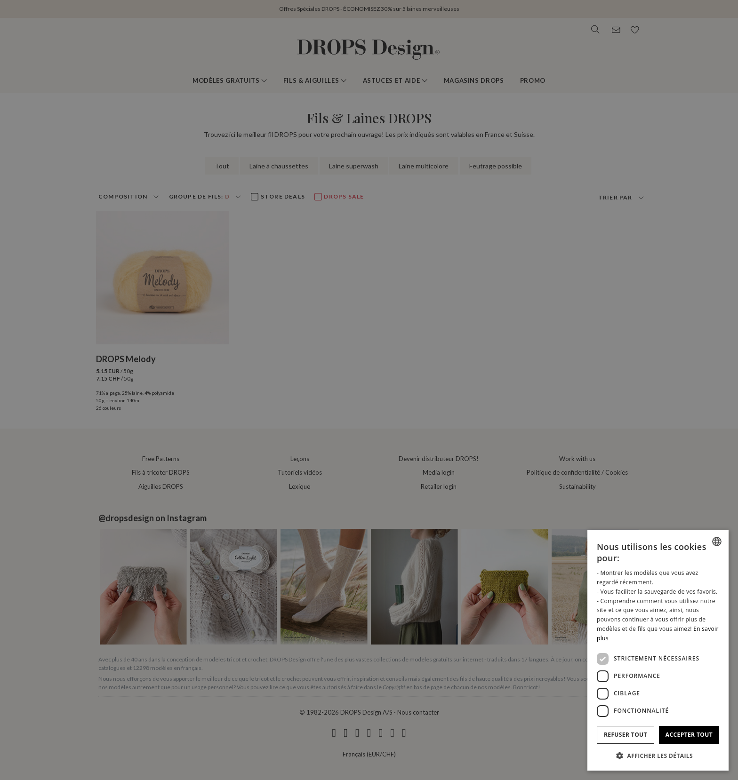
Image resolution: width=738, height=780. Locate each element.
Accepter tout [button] (689, 735)
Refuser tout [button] (625, 735)
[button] (658, 755)
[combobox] (717, 541)
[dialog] (658, 650)
